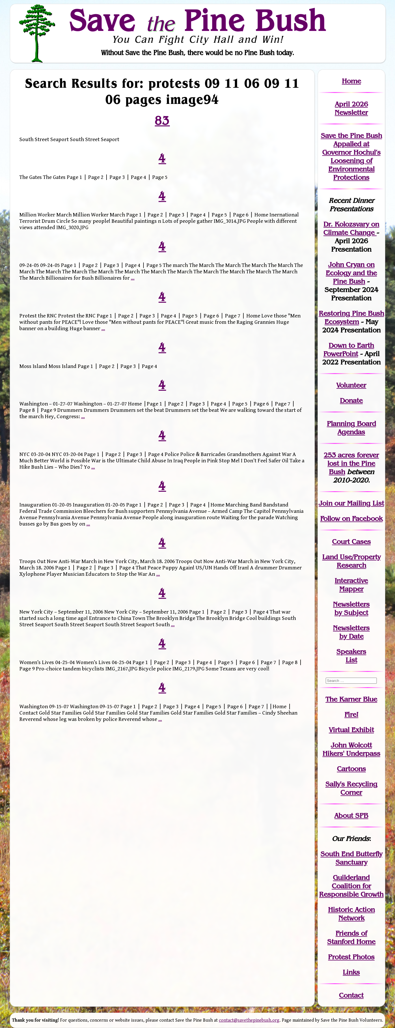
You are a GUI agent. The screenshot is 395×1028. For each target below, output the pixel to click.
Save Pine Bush (198, 20)
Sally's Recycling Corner (351, 788)
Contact (351, 995)
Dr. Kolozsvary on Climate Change (351, 228)
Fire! (351, 714)
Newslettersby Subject (351, 608)
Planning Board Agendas (351, 427)
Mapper (351, 589)
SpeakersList (351, 655)
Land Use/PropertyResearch (351, 561)
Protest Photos (351, 957)
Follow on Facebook (351, 518)
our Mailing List (358, 503)
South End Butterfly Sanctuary (351, 858)
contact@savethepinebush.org (249, 1020)
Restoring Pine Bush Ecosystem (351, 317)
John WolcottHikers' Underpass (351, 749)
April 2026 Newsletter (351, 108)
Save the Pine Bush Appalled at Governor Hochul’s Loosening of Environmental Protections (351, 156)
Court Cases (351, 541)
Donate (351, 400)
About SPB (351, 815)
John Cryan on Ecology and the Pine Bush (351, 272)
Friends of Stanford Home (351, 937)
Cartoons (351, 769)
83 (162, 120)
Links (351, 972)
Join (325, 503)
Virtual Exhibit (351, 730)
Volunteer (351, 385)
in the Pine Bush (353, 463)
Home (351, 81)
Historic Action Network (351, 913)
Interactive (351, 580)
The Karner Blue (351, 699)
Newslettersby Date (351, 632)
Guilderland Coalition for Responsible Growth (351, 885)
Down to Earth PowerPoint (348, 349)
